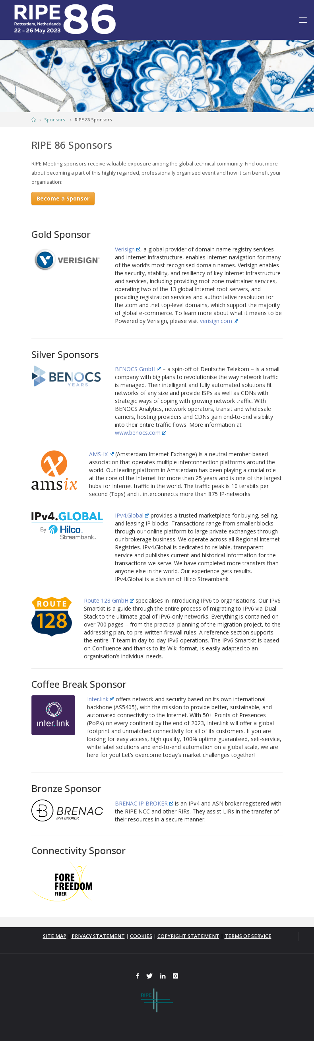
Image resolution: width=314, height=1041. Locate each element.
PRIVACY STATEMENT (98, 936)
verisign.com (219, 321)
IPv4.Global (132, 515)
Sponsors (54, 120)
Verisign (127, 249)
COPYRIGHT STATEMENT (188, 936)
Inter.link (100, 699)
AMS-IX (101, 454)
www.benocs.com (140, 432)
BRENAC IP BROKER (144, 803)
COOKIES (141, 936)
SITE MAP (54, 936)
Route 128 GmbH (109, 600)
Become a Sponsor (63, 198)
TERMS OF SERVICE (248, 936)
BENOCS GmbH (138, 369)
